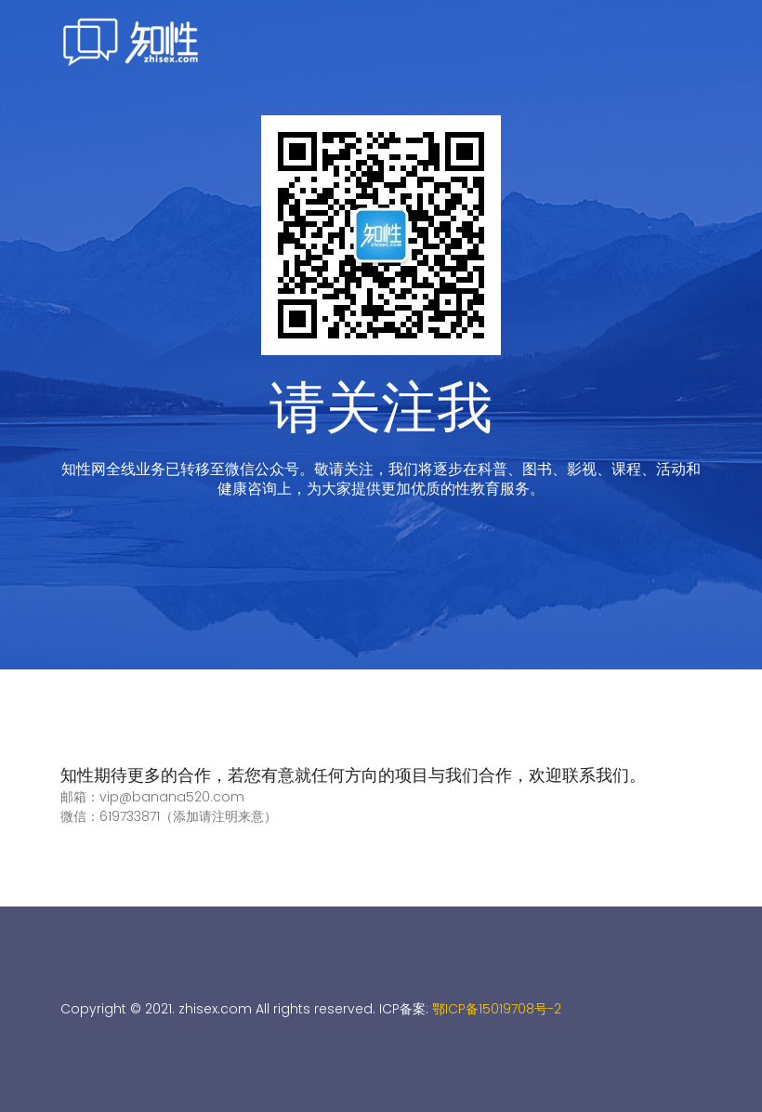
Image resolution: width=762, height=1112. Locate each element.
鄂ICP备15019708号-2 (496, 1008)
